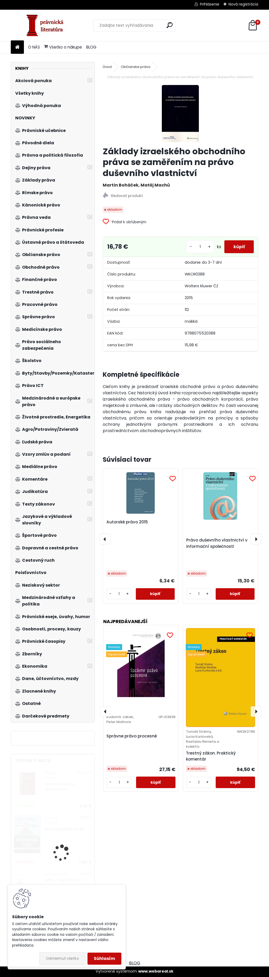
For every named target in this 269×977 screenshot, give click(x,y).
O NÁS (34, 47)
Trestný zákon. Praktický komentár (211, 756)
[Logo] (47, 25)
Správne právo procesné (131, 736)
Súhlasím (104, 958)
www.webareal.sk (155, 971)
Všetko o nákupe (63, 47)
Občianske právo (136, 66)
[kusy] (197, 246)
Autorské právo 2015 (127, 522)
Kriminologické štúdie (65, 829)
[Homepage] (17, 47)
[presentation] (105, 539)
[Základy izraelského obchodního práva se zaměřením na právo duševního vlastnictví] (180, 113)
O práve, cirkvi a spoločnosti (60, 787)
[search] (170, 25)
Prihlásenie (209, 4)
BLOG (91, 47)
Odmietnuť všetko (62, 958)
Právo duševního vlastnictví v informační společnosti (216, 543)
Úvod (107, 66)
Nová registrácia (243, 4)
